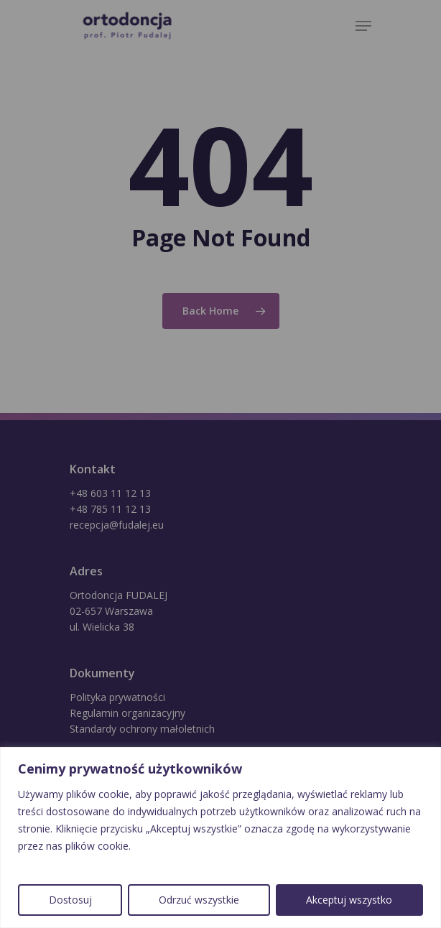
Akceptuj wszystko (349, 899)
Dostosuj (70, 899)
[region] (220, 837)
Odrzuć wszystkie (199, 899)
